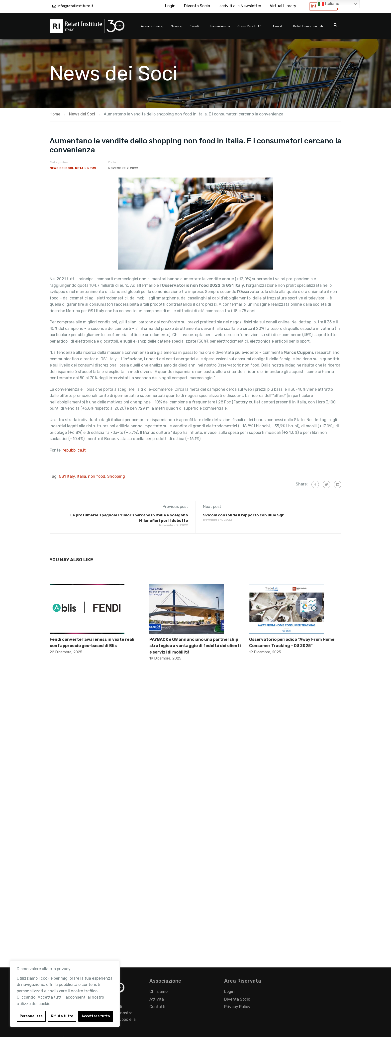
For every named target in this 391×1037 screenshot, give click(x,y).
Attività (156, 999)
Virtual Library (283, 5)
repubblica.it (74, 450)
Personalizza (31, 1016)
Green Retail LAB (249, 26)
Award (277, 26)
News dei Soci (61, 168)
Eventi (194, 26)
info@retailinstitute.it (75, 6)
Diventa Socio (197, 5)
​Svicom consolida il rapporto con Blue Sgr (243, 515)
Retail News (85, 168)
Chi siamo (158, 991)
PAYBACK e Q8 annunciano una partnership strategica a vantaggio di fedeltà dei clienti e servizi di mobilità (195, 646)
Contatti (157, 1006)
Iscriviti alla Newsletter (239, 5)
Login (170, 5)
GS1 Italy (67, 476)
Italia (81, 476)
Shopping (116, 476)
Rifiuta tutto (62, 1016)
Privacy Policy (237, 1006)
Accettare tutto (96, 1016)
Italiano (328, 4)
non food (96, 476)
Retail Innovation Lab (308, 26)
